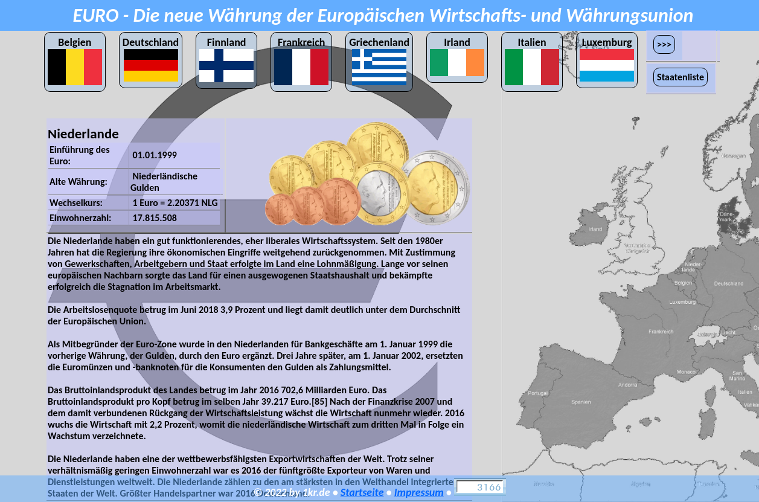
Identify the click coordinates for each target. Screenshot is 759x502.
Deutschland (151, 59)
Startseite (362, 492)
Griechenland (379, 60)
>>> (664, 44)
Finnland (226, 59)
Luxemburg (607, 59)
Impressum (419, 492)
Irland (457, 56)
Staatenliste (680, 77)
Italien (532, 60)
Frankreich (301, 60)
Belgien (75, 60)
